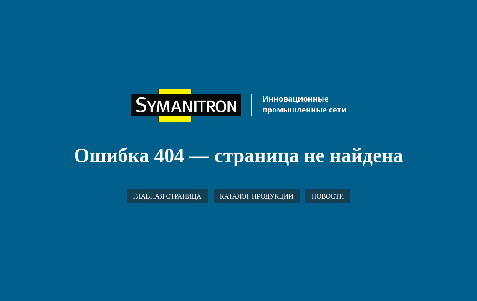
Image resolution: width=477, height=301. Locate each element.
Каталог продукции (256, 196)
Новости (328, 196)
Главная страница (167, 196)
